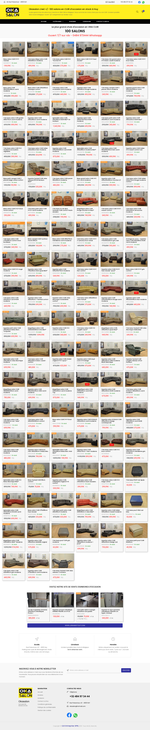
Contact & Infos (43, 701)
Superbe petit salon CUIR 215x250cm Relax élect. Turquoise (12, 329)
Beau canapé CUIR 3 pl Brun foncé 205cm (37, 239)
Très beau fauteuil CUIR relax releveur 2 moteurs (63, 571)
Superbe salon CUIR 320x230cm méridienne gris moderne (135, 451)
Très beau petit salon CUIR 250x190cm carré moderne (110, 119)
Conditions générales (45, 704)
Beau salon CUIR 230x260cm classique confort (38, 88)
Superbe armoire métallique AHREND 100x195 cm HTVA (62, 610)
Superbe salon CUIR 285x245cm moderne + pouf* (85, 542)
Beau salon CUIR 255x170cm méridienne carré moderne (62, 239)
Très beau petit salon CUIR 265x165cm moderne (62, 511)
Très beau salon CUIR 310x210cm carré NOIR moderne (11, 299)
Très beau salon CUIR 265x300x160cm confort (36, 420)
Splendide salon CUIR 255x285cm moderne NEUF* (86, 149)
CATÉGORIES (58, 21)
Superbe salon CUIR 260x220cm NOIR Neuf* (134, 119)
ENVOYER (126, 670)
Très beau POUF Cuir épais (135, 480)
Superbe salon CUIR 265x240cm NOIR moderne (110, 390)
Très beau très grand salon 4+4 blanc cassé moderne (111, 60)
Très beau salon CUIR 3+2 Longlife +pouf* (86, 329)
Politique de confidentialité (47, 707)
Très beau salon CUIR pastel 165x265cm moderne (62, 179)
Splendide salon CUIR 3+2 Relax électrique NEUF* (12, 481)
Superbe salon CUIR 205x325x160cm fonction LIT (111, 179)
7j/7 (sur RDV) (110, 2)
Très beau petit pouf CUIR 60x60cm (135, 541)
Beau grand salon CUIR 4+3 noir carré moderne (86, 179)
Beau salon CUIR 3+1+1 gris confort (135, 270)
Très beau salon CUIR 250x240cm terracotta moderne (134, 210)
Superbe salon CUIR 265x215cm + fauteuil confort (38, 298)
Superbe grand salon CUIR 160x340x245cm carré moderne (135, 89)
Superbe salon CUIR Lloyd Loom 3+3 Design (86, 360)
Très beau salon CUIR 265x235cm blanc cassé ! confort (37, 360)
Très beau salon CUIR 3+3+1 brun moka (135, 60)
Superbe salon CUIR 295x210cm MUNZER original (37, 541)
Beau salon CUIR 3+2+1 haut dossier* (86, 60)
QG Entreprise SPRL (70, 726)
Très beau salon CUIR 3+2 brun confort (110, 450)
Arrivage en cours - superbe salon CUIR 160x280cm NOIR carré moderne (136, 240)
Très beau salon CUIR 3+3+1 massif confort (111, 209)
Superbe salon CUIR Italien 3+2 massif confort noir (135, 149)
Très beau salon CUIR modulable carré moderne (62, 88)
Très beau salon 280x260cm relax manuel (87, 298)
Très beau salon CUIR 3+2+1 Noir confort (86, 270)
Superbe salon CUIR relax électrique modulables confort (61, 299)
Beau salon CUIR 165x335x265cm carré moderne (11, 89)
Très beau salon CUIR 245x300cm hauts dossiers (86, 481)
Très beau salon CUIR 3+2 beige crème (110, 481)
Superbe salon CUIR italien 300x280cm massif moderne (111, 511)
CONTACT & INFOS (102, 21)
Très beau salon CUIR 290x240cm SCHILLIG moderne (10, 451)
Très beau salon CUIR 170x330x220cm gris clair (110, 239)
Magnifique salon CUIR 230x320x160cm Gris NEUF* (37, 329)
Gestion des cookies (44, 710)
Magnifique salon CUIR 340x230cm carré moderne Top (62, 390)
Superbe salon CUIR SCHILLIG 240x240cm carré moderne (87, 420)
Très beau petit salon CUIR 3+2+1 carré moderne (37, 209)
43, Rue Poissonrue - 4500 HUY (17, 2)
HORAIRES (72, 21)
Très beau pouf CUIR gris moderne (61, 541)
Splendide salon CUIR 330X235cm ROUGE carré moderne (12, 511)
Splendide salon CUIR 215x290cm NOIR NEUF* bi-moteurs (62, 119)
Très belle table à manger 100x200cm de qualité (86, 610)
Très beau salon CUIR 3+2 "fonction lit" (62, 60)
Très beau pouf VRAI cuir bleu (134, 511)
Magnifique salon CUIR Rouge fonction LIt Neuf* (85, 209)
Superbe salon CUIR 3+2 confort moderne (61, 329)
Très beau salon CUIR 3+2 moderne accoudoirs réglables (12, 149)
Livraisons (41, 698)
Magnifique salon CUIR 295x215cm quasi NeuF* (109, 329)
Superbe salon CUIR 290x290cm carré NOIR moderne (134, 421)
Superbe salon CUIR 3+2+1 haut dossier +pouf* (110, 270)
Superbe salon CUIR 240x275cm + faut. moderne (87, 450)
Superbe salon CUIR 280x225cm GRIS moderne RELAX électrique (110, 360)
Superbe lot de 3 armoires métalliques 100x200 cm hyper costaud (110, 611)
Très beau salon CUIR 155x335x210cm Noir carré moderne (110, 149)
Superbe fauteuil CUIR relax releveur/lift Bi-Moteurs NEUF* (37, 180)
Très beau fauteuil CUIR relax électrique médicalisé (136, 329)
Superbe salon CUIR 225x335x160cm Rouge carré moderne (111, 299)
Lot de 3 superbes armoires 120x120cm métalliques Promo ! (37, 611)
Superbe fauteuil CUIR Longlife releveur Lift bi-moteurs (134, 360)
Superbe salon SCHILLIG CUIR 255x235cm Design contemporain (111, 421)
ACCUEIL (44, 21)
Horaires (40, 695)
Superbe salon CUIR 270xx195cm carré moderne (37, 571)
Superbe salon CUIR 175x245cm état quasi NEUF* (38, 270)
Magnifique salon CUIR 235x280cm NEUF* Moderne (12, 541)
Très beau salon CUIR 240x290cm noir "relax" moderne (11, 421)
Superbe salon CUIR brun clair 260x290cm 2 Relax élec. (38, 450)
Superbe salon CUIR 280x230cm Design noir (109, 541)
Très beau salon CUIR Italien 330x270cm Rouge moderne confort (136, 180)
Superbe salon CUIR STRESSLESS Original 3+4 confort (61, 481)
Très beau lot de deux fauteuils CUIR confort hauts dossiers (62, 210)
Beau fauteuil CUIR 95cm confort (36, 481)
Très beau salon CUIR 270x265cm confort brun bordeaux (12, 240)
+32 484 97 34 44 (126, 2)
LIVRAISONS (87, 21)
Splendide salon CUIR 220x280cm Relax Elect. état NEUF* (62, 451)
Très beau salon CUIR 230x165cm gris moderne (12, 571)
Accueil (40, 692)
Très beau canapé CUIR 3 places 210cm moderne (110, 88)
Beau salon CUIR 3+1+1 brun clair (62, 420)
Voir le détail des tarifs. (74, 650)
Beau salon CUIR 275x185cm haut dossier (37, 511)
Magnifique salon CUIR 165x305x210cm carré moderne (11, 390)
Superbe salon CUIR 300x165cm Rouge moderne (86, 88)
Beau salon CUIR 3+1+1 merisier (11, 60)
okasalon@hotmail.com (78, 706)
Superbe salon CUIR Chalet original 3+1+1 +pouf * (62, 360)
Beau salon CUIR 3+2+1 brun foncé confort (13, 209)
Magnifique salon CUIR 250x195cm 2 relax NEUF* (85, 511)
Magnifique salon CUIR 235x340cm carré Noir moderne (85, 390)
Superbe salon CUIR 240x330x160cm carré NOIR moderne (62, 149)
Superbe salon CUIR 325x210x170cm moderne (61, 270)
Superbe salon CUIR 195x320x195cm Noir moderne (136, 298)
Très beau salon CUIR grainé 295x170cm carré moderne (13, 119)
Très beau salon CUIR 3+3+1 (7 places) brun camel (86, 239)
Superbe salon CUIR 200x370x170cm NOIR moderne (84, 119)
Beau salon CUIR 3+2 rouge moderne (12, 270)
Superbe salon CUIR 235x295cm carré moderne (37, 119)
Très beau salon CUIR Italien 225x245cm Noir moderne (38, 149)
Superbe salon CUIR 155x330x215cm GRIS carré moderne (37, 390)
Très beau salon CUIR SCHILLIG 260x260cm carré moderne (135, 390)
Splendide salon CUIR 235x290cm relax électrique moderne (13, 360)
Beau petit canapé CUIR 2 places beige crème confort (13, 179)
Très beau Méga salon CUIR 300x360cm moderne (37, 60)
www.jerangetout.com (75, 625)
